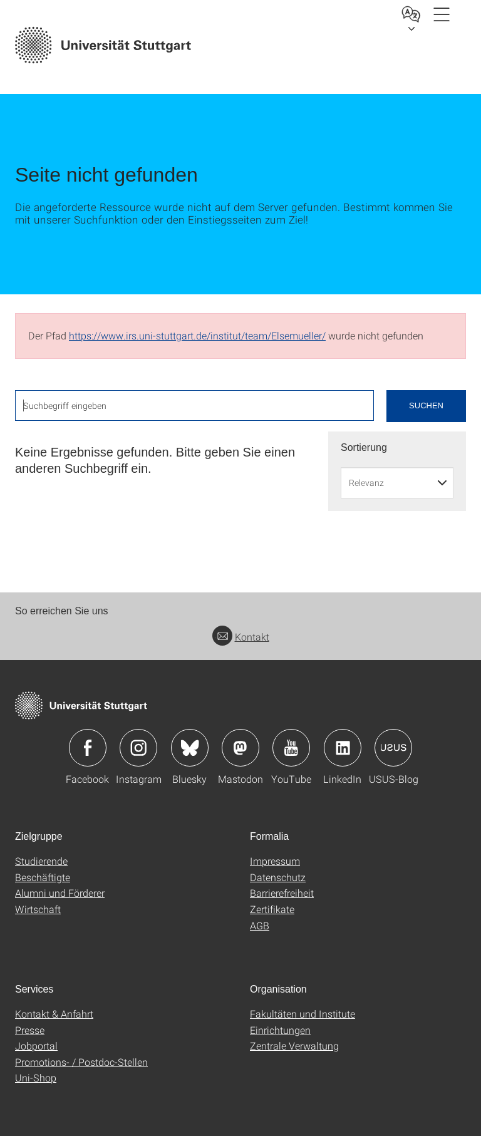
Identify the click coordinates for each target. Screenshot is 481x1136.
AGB (259, 925)
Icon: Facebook (87, 748)
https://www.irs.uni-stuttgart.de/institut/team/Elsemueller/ (197, 335)
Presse (29, 1029)
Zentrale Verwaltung (294, 1045)
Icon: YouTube (291, 748)
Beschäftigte (42, 877)
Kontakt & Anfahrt (54, 1013)
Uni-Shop (35, 1077)
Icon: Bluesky (190, 748)
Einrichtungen (280, 1029)
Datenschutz (278, 877)
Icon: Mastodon (240, 748)
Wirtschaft (38, 909)
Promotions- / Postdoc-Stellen (81, 1061)
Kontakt (240, 636)
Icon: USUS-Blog (393, 748)
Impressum (275, 860)
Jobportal (36, 1045)
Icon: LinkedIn (342, 748)
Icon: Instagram (138, 748)
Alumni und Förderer (60, 892)
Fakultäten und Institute (302, 1013)
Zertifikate (272, 909)
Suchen (426, 405)
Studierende (41, 860)
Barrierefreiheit (282, 892)
